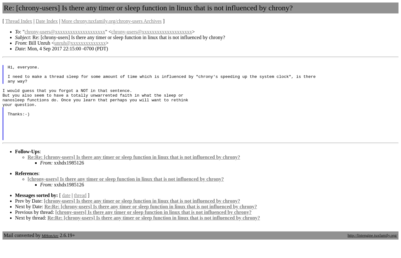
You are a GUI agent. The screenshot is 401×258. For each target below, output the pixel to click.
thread (80, 211)
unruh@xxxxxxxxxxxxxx (80, 43)
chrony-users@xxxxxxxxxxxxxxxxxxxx (64, 31)
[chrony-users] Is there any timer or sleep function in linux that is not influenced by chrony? (126, 195)
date (66, 211)
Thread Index (18, 21)
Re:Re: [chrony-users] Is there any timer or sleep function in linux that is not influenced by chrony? (134, 173)
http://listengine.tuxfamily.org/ (372, 251)
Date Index (47, 21)
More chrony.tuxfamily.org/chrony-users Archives (111, 21)
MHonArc (50, 251)
